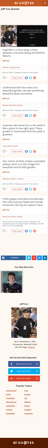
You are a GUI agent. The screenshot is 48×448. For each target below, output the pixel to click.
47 (7, 78)
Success (27, 394)
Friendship (10, 398)
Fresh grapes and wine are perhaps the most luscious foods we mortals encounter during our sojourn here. (23, 201)
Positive (9, 409)
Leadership (10, 406)
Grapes (20, 216)
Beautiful (12, 105)
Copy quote (17, 78)
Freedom (27, 409)
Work (9, 146)
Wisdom (27, 402)
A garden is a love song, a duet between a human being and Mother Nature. (24, 52)
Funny (8, 394)
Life (25, 398)
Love (4, 146)
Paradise (20, 179)
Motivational (11, 402)
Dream (27, 406)
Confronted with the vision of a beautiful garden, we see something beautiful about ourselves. (23, 90)
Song (11, 67)
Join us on (24, 364)
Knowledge (10, 413)
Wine (4, 216)
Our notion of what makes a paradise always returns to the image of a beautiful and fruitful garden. (24, 164)
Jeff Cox (6, 60)
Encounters (11, 216)
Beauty (5, 105)
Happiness (28, 413)
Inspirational (11, 390)
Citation (31, 347)
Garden (17, 67)
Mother (5, 67)
